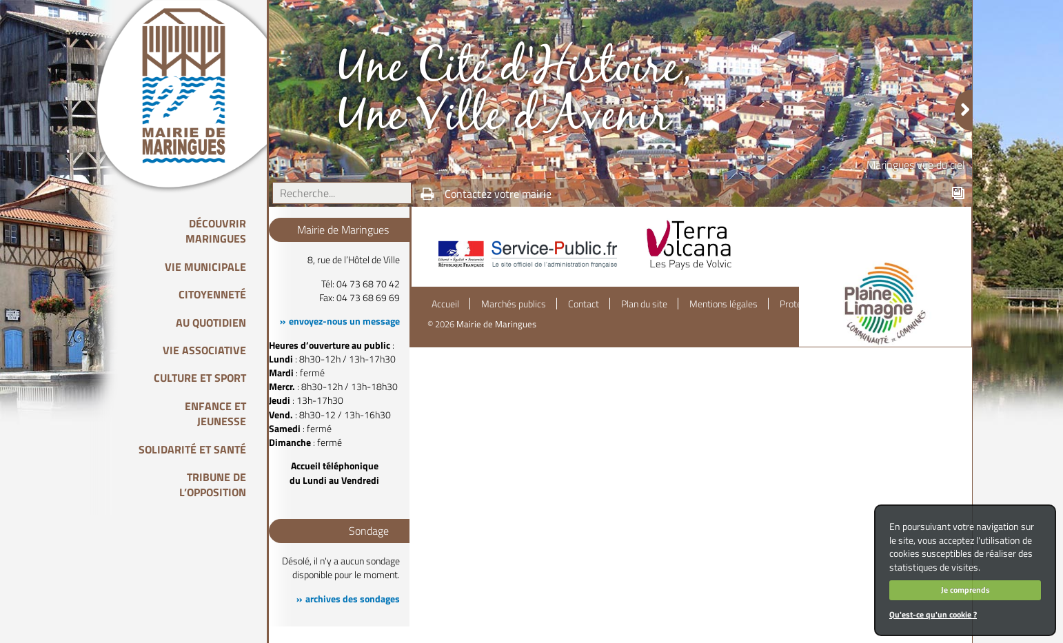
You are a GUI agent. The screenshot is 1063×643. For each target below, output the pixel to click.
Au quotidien (211, 322)
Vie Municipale (205, 266)
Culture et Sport (200, 377)
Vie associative (204, 350)
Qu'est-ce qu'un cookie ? (933, 614)
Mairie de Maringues (496, 324)
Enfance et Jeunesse (215, 413)
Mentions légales (723, 304)
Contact (583, 304)
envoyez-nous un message (344, 321)
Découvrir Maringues (215, 231)
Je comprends (965, 589)
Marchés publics (513, 304)
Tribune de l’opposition (212, 484)
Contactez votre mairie (498, 193)
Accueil (445, 304)
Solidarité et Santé (192, 449)
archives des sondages (352, 598)
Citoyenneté (212, 294)
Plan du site (644, 304)
